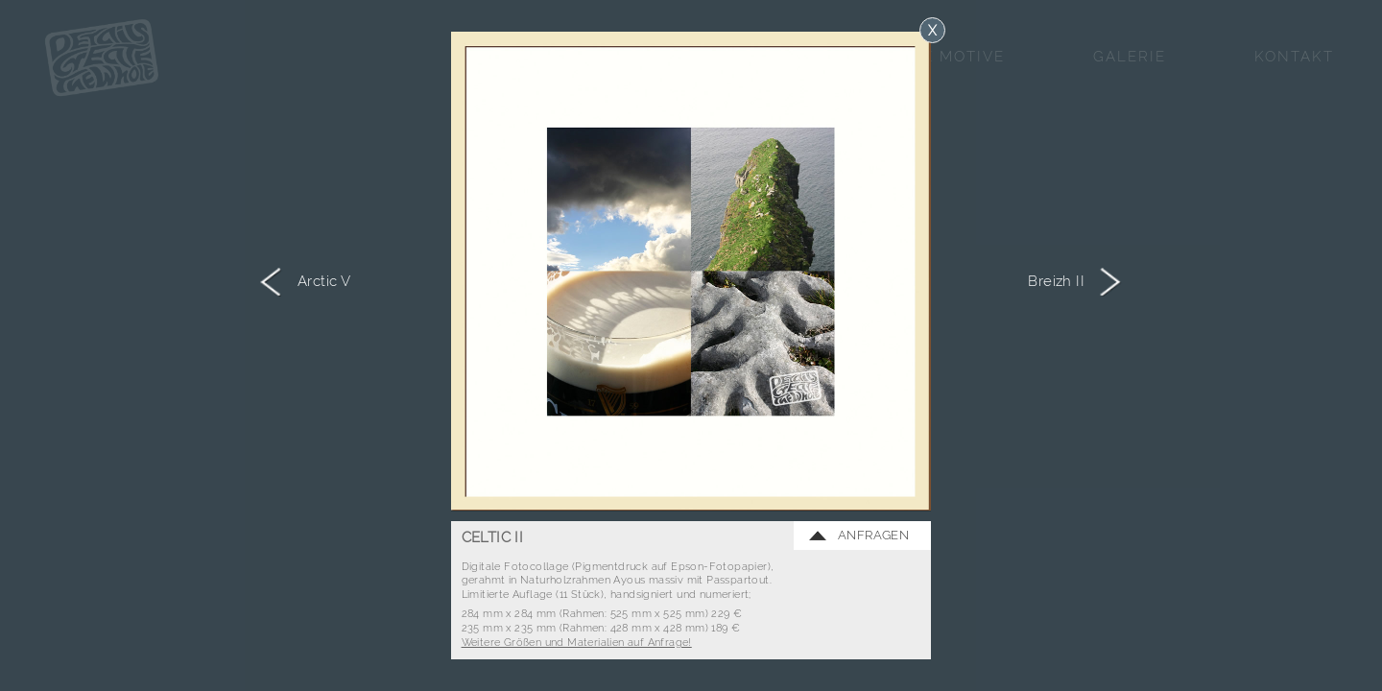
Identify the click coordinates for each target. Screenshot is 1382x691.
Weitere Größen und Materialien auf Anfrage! (577, 642)
